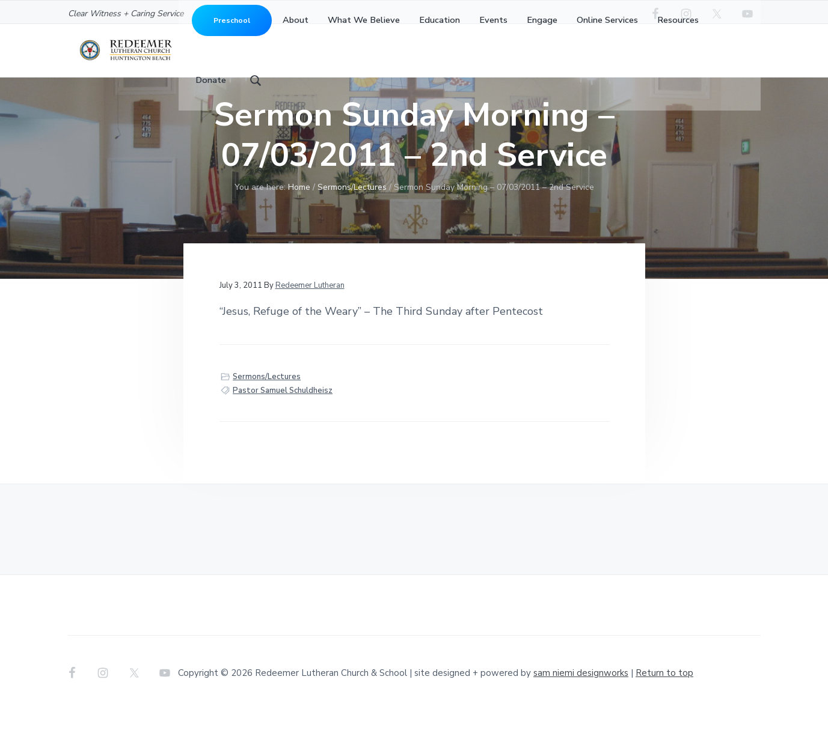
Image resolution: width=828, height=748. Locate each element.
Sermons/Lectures (267, 414)
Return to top (664, 711)
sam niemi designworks (580, 711)
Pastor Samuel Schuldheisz (283, 428)
